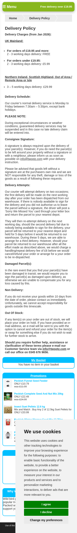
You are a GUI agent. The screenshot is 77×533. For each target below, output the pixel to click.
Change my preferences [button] (46, 520)
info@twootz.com (31, 159)
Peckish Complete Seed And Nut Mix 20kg (38, 393)
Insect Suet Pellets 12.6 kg (29, 406)
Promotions (39, 375)
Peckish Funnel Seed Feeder (31, 380)
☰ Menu (9, 7)
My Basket (38, 360)
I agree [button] (46, 504)
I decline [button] (46, 512)
